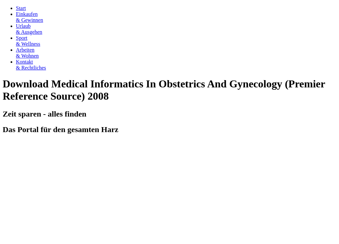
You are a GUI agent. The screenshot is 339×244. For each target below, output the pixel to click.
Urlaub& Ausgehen (29, 29)
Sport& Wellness (28, 41)
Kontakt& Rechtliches (31, 65)
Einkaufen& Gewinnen (29, 17)
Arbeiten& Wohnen (27, 53)
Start (21, 8)
